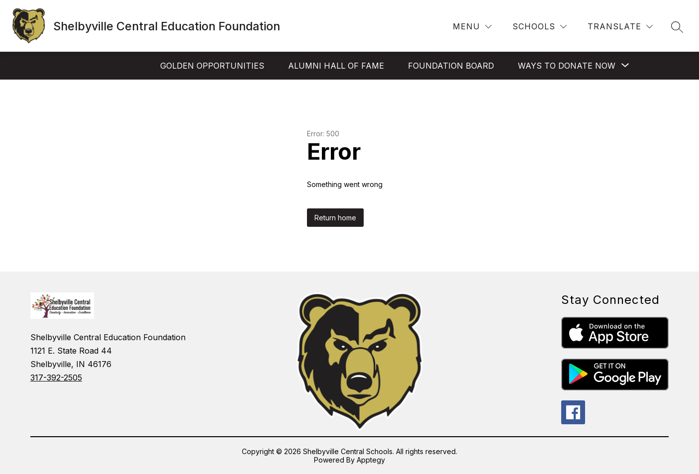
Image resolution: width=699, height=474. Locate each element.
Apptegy (371, 460)
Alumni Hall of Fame (336, 66)
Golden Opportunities (212, 66)
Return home (335, 217)
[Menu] (472, 26)
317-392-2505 (56, 377)
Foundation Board (451, 66)
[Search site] (677, 27)
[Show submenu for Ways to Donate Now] (566, 66)
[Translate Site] (620, 26)
